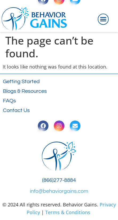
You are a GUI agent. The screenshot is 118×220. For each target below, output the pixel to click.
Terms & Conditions (67, 212)
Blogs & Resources (25, 91)
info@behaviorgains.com (59, 191)
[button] (103, 19)
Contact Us (16, 110)
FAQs (9, 100)
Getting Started (21, 81)
